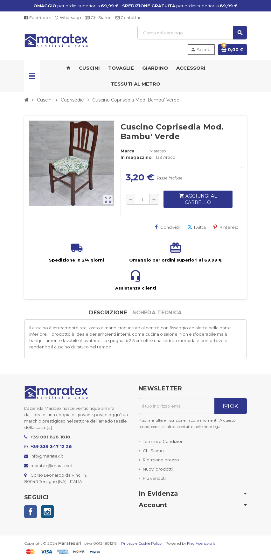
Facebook (37, 17)
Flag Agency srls (201, 543)
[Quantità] (142, 199)
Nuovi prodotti (158, 469)
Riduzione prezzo (161, 459)
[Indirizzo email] (176, 406)
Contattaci (128, 17)
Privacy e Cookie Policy (141, 543)
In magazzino (136, 157)
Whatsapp (68, 17)
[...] (49, 427)
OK (230, 406)
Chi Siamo (98, 17)
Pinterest (225, 227)
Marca (128, 150)
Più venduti (154, 478)
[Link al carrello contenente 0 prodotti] (232, 49)
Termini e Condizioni (163, 441)
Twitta (196, 227)
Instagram (47, 511)
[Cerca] (192, 32)
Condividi (167, 227)
